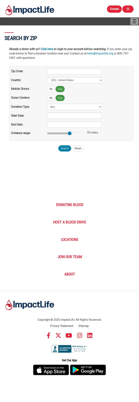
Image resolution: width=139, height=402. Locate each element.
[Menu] (134, 21)
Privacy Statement (61, 326)
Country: (16, 80)
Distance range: (21, 133)
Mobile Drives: (20, 89)
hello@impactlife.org (100, 53)
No (51, 89)
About (69, 274)
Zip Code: (17, 71)
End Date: (17, 124)
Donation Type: (20, 106)
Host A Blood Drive (69, 222)
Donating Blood (69, 205)
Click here (47, 49)
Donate (114, 9)
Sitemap (83, 326)
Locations (69, 239)
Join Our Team (69, 257)
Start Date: (17, 115)
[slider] (69, 133)
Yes (60, 89)
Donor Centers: (20, 97)
